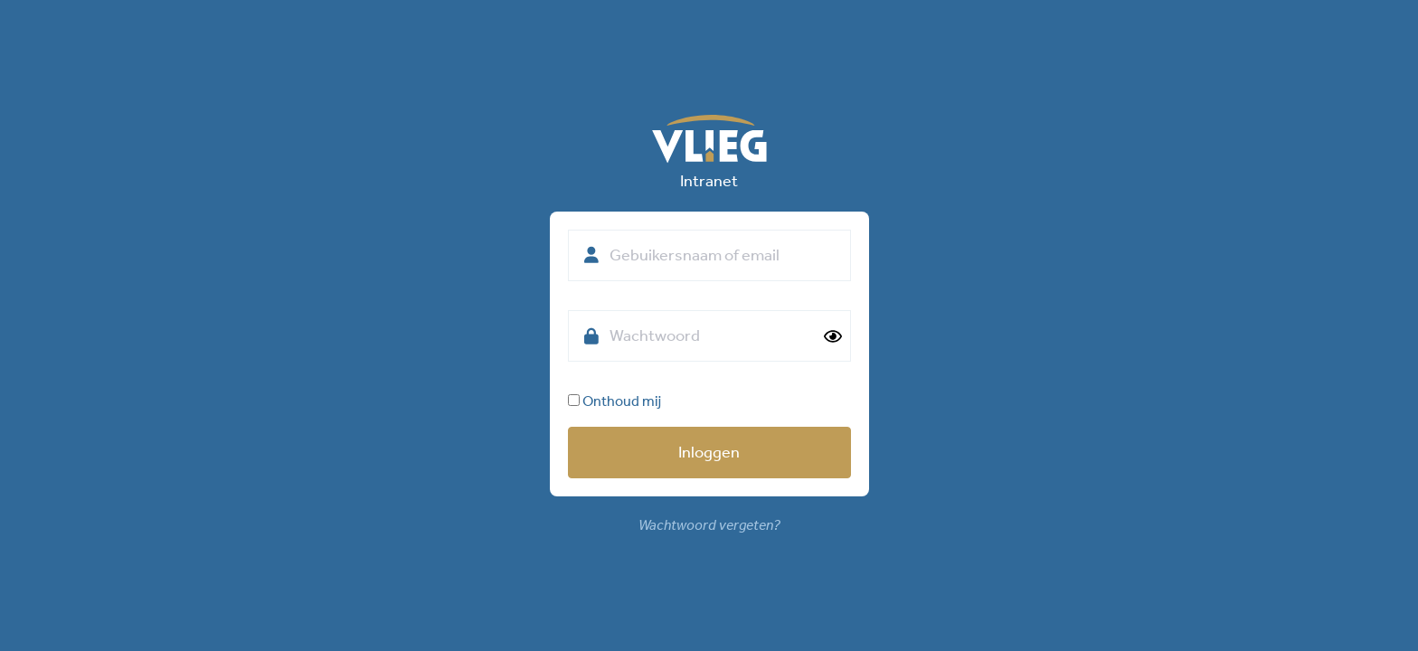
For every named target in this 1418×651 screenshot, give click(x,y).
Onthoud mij (614, 401)
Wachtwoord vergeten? (709, 524)
